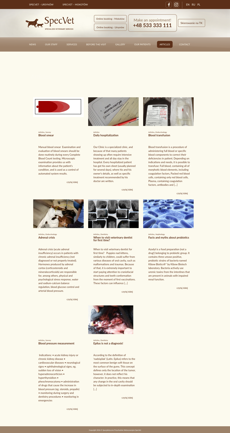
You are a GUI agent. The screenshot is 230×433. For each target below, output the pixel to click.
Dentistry (104, 234)
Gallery (120, 44)
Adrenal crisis (46, 237)
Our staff (51, 44)
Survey (48, 132)
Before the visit (96, 44)
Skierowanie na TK (192, 23)
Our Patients (142, 44)
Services (72, 44)
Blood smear (46, 135)
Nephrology (160, 234)
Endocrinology (161, 132)
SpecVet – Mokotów (75, 4)
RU (193, 4)
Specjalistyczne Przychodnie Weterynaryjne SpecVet (122, 430)
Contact (184, 44)
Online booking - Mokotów (110, 18)
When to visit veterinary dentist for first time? (113, 239)
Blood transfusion (159, 135)
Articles (165, 44)
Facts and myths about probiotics (168, 237)
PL (198, 4)
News (32, 44)
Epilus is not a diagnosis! (108, 343)
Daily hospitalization (106, 135)
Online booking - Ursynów (110, 27)
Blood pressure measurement (56, 343)
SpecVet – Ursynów (41, 4)
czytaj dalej (72, 182)
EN (188, 4)
